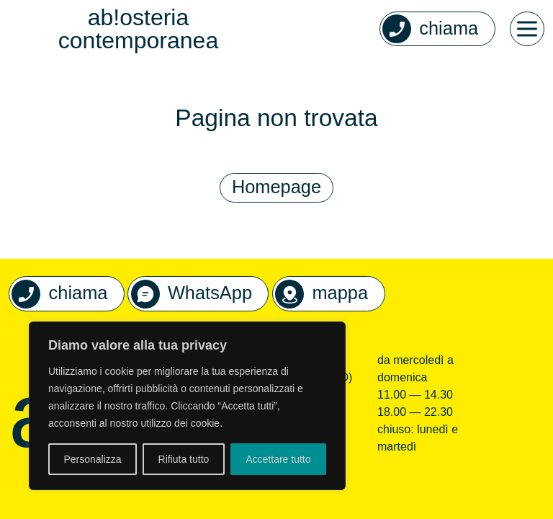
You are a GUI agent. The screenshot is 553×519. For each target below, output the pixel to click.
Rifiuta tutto (184, 459)
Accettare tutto (278, 459)
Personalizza (92, 459)
